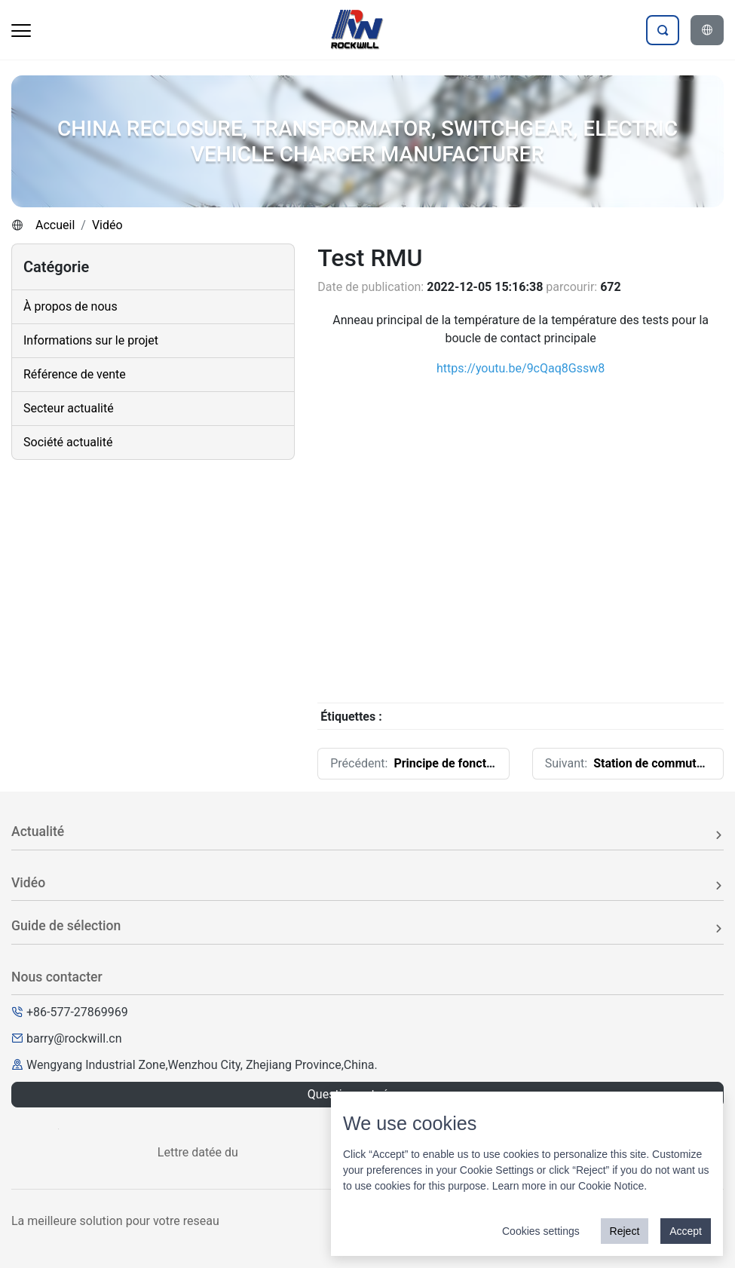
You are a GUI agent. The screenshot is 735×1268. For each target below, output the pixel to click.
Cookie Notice (611, 1186)
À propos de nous (70, 306)
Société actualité (67, 442)
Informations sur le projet (90, 340)
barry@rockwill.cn (74, 1038)
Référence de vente (74, 374)
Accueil (55, 225)
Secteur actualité (68, 408)
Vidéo (107, 225)
